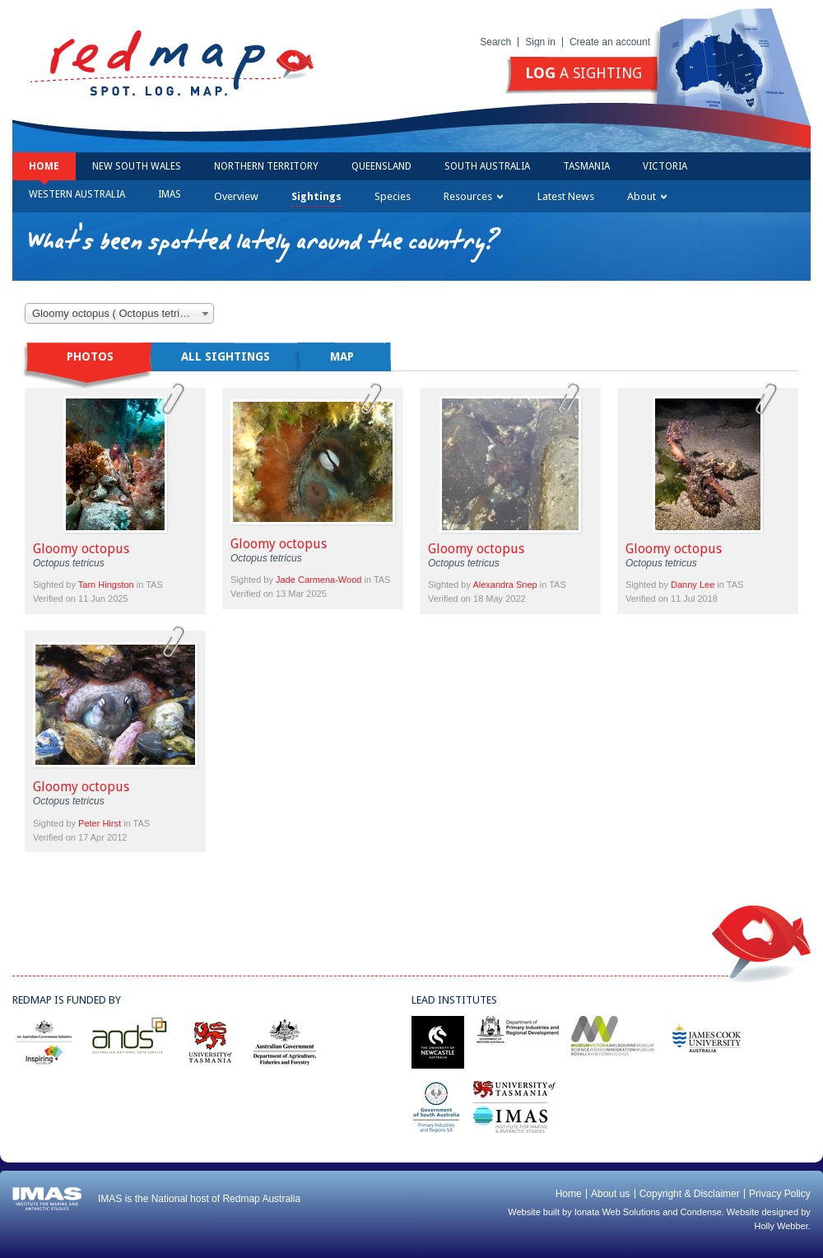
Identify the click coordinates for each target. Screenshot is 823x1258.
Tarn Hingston (106, 584)
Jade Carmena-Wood (318, 580)
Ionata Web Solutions (617, 1212)
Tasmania (586, 166)
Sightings (316, 196)
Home (44, 166)
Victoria (665, 166)
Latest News (565, 196)
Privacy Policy (780, 1194)
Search (495, 42)
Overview (236, 196)
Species (392, 196)
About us (610, 1194)
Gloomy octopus (81, 549)
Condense (701, 1212)
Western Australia (77, 194)
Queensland (381, 166)
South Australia (487, 166)
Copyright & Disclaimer (689, 1194)
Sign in (540, 42)
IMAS (169, 194)
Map (342, 356)
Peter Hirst (99, 823)
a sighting (583, 73)
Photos (90, 356)
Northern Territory (266, 166)
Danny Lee (692, 584)
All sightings (225, 356)
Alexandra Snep (504, 584)
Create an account (610, 42)
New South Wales (136, 166)
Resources (473, 196)
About (647, 196)
